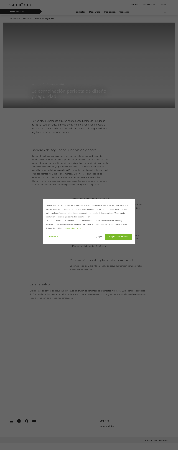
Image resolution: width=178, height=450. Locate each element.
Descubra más (53, 237)
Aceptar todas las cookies (119, 237)
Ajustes (100, 237)
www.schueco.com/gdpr (75, 228)
